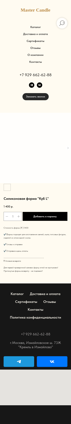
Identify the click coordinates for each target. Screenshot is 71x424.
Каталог (35, 27)
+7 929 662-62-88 (35, 74)
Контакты (35, 62)
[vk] (39, 85)
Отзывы (35, 48)
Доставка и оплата (35, 34)
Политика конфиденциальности (35, 317)
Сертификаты (35, 41)
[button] (35, 96)
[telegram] (31, 85)
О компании (35, 55)
